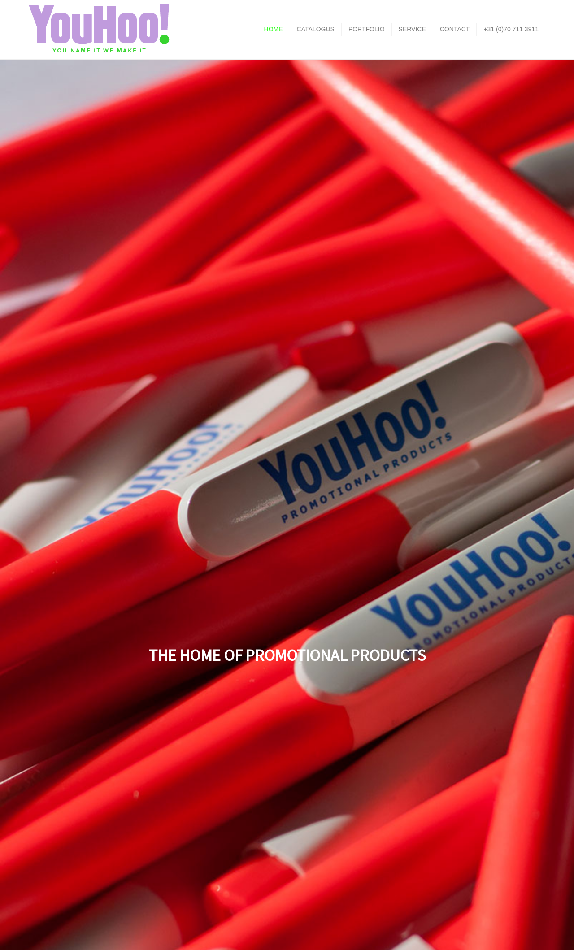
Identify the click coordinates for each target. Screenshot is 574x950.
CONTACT (455, 29)
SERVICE (412, 29)
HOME (273, 29)
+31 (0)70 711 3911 (511, 29)
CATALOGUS (316, 29)
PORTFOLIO (366, 29)
